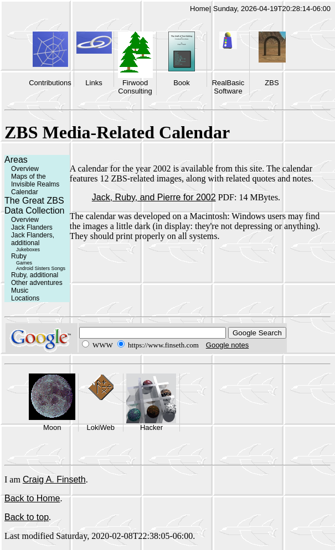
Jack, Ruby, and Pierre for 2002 (154, 197)
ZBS (272, 83)
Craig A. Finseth (54, 479)
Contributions (50, 83)
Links (93, 83)
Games (24, 263)
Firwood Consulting (135, 87)
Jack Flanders (32, 227)
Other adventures (37, 283)
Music (19, 290)
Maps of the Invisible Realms (35, 180)
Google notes (227, 345)
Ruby (19, 256)
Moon (52, 427)
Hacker (151, 427)
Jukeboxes (28, 249)
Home (199, 8)
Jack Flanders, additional (32, 239)
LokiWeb (101, 427)
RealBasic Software (228, 87)
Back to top (26, 517)
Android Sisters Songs (40, 268)
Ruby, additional (34, 275)
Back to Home (32, 498)
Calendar (24, 192)
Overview (25, 169)
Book (181, 83)
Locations (25, 298)
